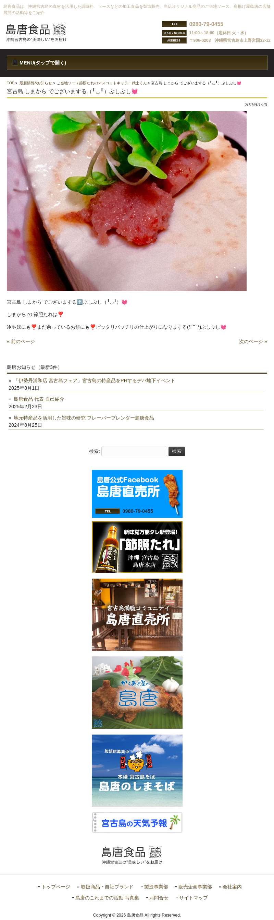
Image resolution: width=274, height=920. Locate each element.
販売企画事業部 (195, 886)
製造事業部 (156, 886)
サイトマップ (193, 897)
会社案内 (232, 886)
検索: (94, 451)
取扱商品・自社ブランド (107, 886)
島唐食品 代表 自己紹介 (39, 399)
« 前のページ (21, 341)
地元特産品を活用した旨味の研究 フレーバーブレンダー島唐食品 (84, 418)
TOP (10, 83)
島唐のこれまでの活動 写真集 (107, 897)
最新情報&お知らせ (36, 83)
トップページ (55, 886)
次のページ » (253, 341)
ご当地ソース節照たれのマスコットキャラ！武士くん (102, 83)
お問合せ (159, 897)
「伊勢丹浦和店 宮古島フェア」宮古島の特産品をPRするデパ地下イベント (94, 380)
